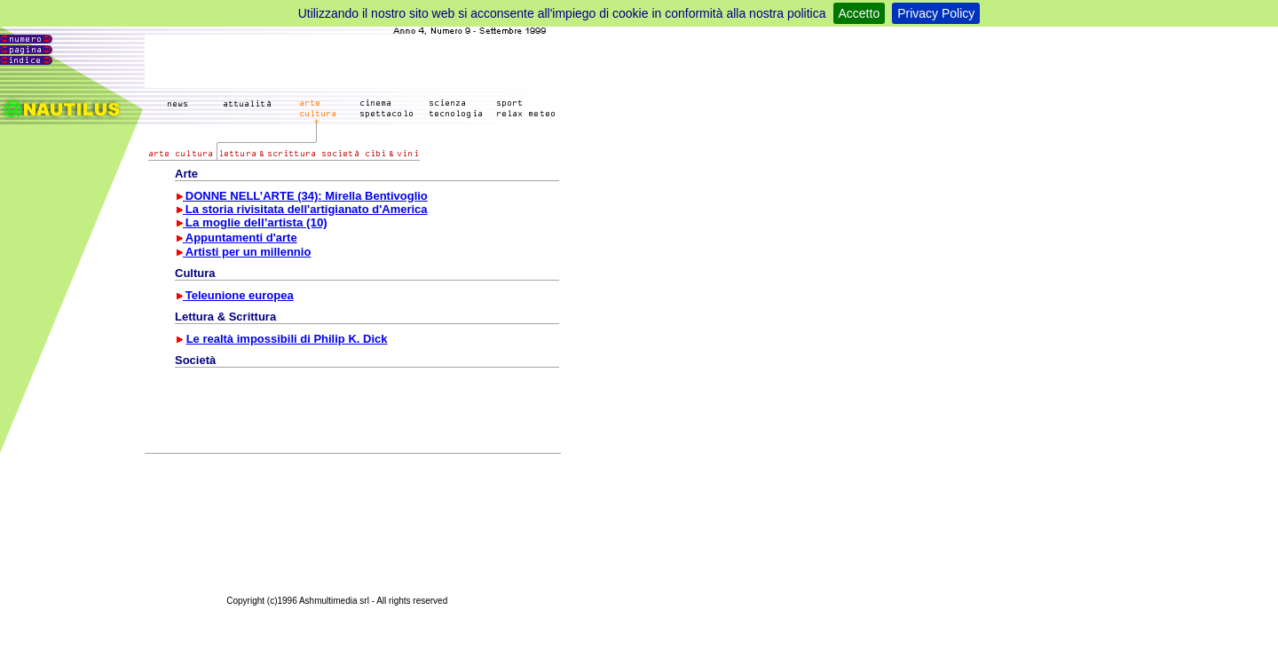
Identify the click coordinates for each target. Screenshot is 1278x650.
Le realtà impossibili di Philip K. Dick (287, 338)
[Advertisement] (352, 61)
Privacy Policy (935, 13)
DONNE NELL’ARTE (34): (253, 195)
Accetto (859, 13)
